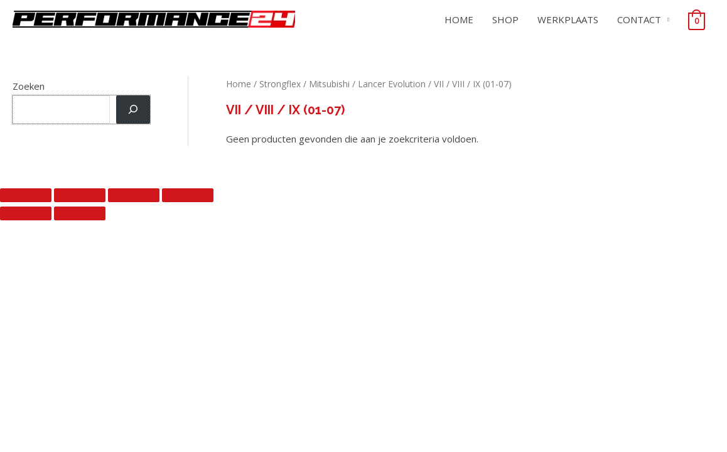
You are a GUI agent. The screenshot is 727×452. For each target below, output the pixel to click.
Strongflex (280, 84)
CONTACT (639, 19)
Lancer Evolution (392, 84)
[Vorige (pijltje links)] (25, 213)
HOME (458, 19)
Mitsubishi (329, 84)
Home (238, 84)
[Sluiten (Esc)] (187, 195)
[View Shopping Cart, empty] (696, 20)
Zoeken (29, 86)
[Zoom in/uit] (25, 195)
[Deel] (133, 195)
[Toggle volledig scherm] (79, 195)
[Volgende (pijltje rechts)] (79, 213)
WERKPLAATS (567, 19)
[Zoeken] (133, 109)
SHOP (505, 19)
